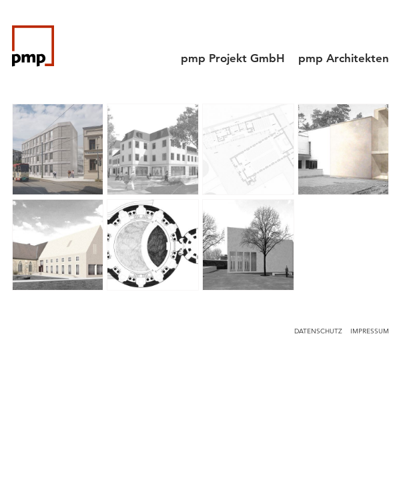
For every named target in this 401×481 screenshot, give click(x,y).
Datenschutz (318, 331)
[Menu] (377, 30)
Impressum (369, 331)
